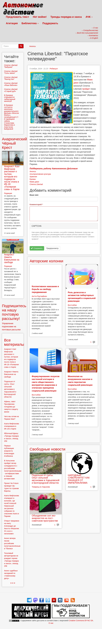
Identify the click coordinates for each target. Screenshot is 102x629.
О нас (51, 623)
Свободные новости (47, 449)
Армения (33, 177)
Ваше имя (34, 195)
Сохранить (37, 248)
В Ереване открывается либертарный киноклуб (9, 98)
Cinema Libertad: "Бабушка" (11, 66)
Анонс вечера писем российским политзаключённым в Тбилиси (12, 543)
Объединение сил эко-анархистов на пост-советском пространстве (45, 518)
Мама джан (34, 182)
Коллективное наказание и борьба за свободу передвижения (45, 289)
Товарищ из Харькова (41, 487)
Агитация (12, 23)
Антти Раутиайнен (39, 296)
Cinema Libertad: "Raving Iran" (11, 78)
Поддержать (50, 23)
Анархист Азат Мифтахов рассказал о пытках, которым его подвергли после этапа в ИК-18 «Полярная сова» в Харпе (12, 178)
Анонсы (32, 46)
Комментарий (36, 204)
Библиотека (30, 23)
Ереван (33, 179)
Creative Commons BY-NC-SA (81, 620)
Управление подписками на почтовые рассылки (11, 326)
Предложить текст (17, 16)
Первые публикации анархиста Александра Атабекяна (9, 451)
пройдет (86, 89)
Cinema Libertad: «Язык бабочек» (11, 84)
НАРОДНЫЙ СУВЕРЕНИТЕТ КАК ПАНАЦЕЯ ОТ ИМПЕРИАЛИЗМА (79, 479)
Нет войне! (40, 16)
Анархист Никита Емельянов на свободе (11, 258)
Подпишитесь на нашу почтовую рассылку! (14, 312)
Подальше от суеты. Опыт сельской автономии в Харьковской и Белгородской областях (45, 479)
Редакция (54, 69)
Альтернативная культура (40, 174)
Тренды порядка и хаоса (66, 16)
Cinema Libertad (36, 184)
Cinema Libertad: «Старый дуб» (11, 90)
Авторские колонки (46, 261)
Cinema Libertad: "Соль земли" (11, 72)
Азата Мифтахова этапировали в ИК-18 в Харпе (11, 426)
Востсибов (72, 305)
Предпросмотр (52, 248)
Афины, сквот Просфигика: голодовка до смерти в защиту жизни (11, 406)
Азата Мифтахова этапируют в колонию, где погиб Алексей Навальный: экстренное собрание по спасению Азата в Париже (11, 506)
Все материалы (14, 342)
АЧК (89, 16)
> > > (12, 583)
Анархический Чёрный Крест (14, 143)
